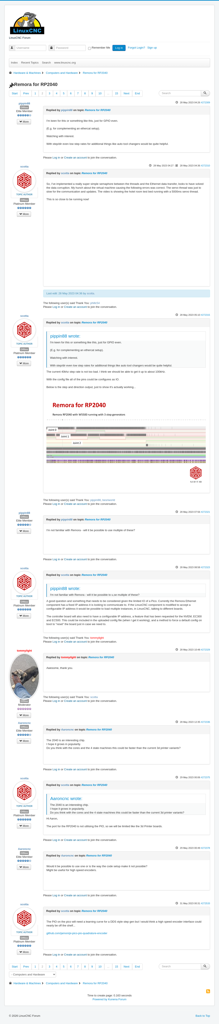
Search (46, 62)
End (137, 93)
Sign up (152, 47)
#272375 (205, 777)
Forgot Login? (137, 47)
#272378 (205, 848)
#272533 (205, 903)
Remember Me (101, 47)
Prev (26, 93)
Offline (24, 107)
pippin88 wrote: (65, 335)
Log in (119, 47)
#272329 (205, 649)
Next (126, 93)
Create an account (75, 157)
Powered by (100, 999)
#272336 (205, 722)
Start (15, 93)
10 (99, 93)
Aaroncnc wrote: (66, 798)
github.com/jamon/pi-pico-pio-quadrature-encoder (76, 933)
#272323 (205, 567)
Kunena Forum (117, 999)
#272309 (205, 102)
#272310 (205, 165)
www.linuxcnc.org (64, 62)
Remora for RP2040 (98, 110)
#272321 (205, 512)
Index (14, 62)
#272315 (205, 315)
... (108, 93)
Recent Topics (29, 62)
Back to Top (202, 1015)
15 (116, 93)
